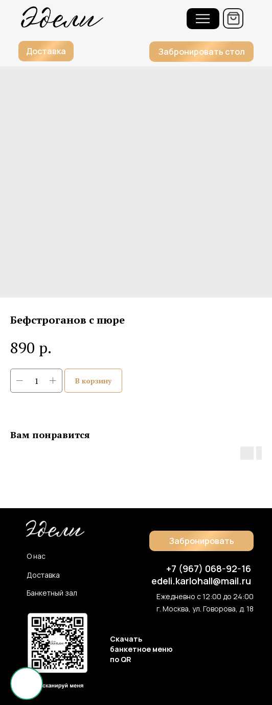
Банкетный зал (52, 593)
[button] (201, 51)
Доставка (43, 575)
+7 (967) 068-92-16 (208, 568)
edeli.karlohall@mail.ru (201, 581)
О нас (36, 556)
